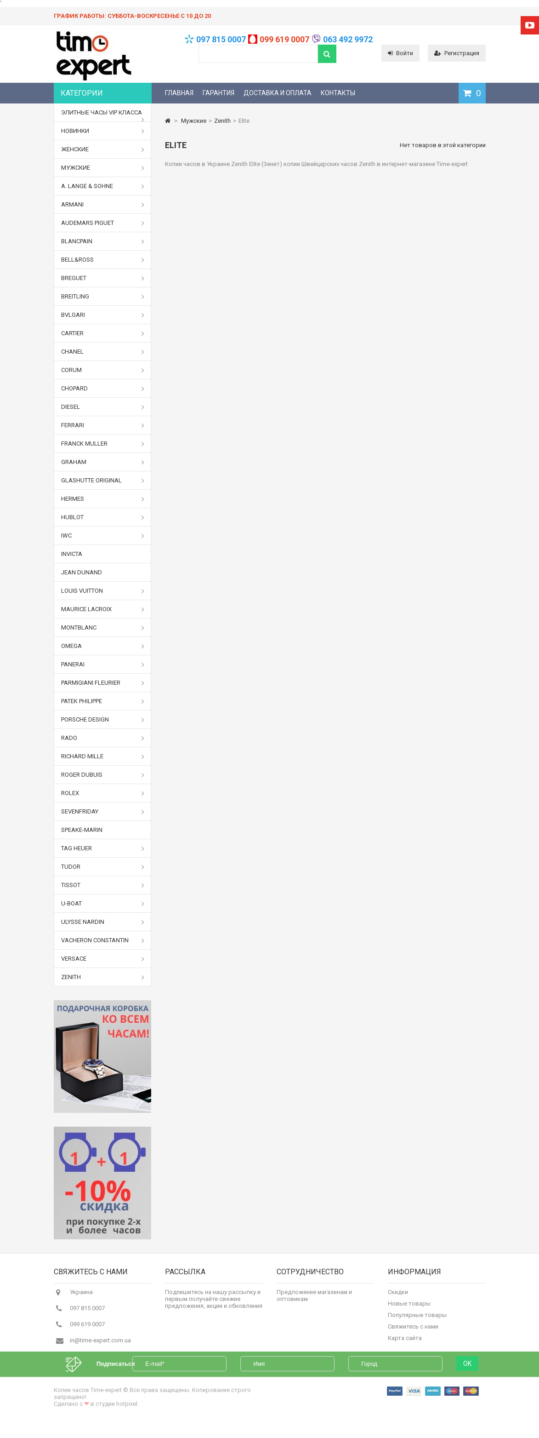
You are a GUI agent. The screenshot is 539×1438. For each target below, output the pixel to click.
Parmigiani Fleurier (103, 683)
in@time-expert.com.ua (100, 1344)
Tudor (103, 867)
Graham (103, 462)
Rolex (103, 793)
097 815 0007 (221, 39)
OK (467, 1378)
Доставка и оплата (278, 93)
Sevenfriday (103, 811)
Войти (400, 53)
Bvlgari (103, 315)
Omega (103, 646)
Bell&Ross (103, 260)
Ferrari (103, 425)
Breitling (103, 296)
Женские (103, 149)
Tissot (103, 885)
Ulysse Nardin (103, 922)
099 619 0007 (284, 39)
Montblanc (103, 627)
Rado (103, 738)
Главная (179, 93)
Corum (103, 370)
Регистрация (456, 53)
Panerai (103, 664)
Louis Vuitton (103, 591)
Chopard (103, 388)
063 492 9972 (348, 39)
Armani (103, 204)
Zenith (103, 977)
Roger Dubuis (103, 775)
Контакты (338, 93)
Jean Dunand (81, 572)
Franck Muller (103, 443)
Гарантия (218, 93)
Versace (103, 958)
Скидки (398, 1296)
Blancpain (103, 241)
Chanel (103, 351)
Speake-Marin (81, 829)
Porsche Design (103, 719)
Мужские (103, 168)
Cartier (103, 333)
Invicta (71, 553)
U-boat (103, 903)
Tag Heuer (103, 848)
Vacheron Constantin (103, 940)
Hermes (103, 499)
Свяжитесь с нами (413, 1330)
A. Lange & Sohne (103, 186)
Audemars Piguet (103, 223)
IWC (103, 535)
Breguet (103, 278)
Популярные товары (417, 1319)
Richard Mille (103, 756)
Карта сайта (405, 1342)
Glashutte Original (103, 480)
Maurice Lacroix (103, 609)
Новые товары (409, 1307)
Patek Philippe (103, 701)
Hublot (103, 517)
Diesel (103, 407)
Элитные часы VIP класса (103, 115)
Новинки (103, 131)
